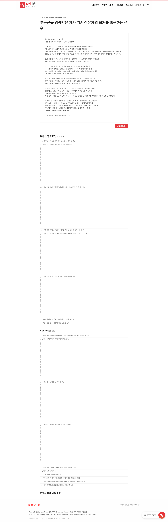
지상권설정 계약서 (49, 471)
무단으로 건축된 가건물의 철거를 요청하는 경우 (59, 467)
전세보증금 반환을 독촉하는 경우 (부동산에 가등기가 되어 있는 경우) (66, 335)
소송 (111, 5)
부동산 (46, 17)
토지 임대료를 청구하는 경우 (53, 474)
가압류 (104, 5)
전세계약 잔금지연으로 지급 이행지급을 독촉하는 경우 (61, 478)
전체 (41, 17)
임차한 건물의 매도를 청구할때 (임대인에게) (58, 485)
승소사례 (129, 5)
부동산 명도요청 (55, 17)
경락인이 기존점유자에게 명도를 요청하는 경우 (59, 141)
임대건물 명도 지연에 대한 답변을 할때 (56, 323)
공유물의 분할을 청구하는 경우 (53, 382)
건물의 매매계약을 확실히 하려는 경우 (56, 339)
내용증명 (95, 5)
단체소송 (119, 5)
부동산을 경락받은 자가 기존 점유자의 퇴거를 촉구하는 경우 (63, 230)
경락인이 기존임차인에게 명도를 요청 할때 (57, 144)
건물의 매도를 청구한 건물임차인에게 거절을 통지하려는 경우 (64, 481)
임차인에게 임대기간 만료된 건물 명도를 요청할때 (60, 276)
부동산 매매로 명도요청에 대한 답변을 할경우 (58, 319)
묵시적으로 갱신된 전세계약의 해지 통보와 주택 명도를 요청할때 (65, 233)
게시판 (138, 5)
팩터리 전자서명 (135, 505)
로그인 (149, 5)
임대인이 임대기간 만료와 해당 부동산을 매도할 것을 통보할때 (64, 187)
